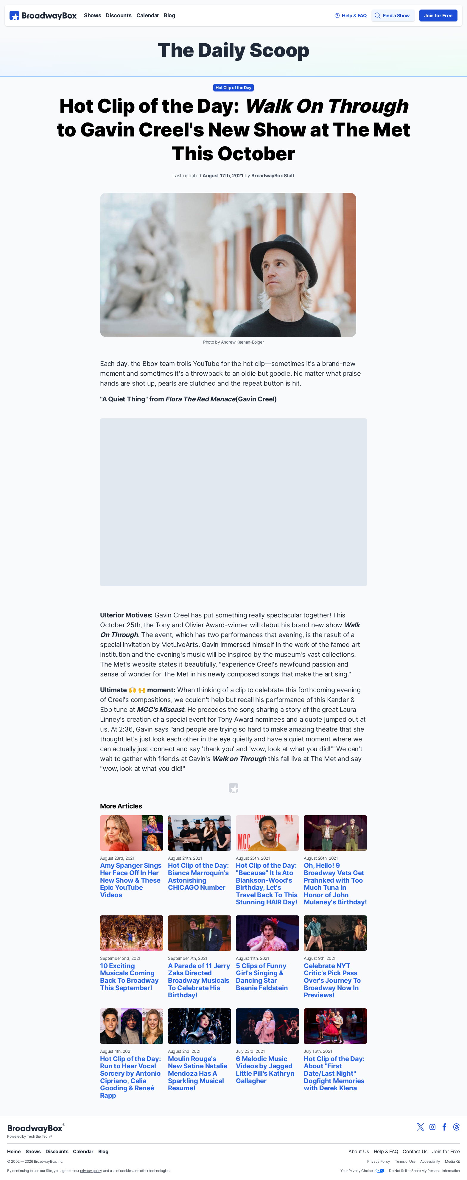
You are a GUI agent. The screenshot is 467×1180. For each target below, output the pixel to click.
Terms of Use (405, 1161)
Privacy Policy (378, 1161)
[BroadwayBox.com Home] (43, 15)
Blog (169, 15)
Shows (92, 15)
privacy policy (91, 1170)
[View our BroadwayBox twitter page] (420, 1127)
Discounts (118, 15)
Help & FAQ (386, 1151)
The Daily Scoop (233, 49)
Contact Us (415, 1151)
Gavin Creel (256, 399)
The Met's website (128, 664)
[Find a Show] (393, 15)
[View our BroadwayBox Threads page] (456, 1127)
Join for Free (438, 15)
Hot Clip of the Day (233, 87)
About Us (358, 1151)
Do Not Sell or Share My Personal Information (424, 1170)
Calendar (147, 15)
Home (14, 1151)
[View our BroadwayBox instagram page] (432, 1127)
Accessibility (430, 1161)
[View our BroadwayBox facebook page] (444, 1127)
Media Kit (452, 1161)
